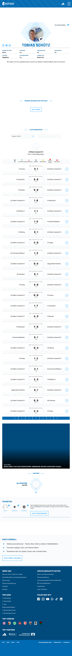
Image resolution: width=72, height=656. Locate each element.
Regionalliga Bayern (8, 607)
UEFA (12, 642)
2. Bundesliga (6, 601)
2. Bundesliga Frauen (9, 613)
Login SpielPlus (42, 589)
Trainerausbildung (43, 577)
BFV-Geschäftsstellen (44, 583)
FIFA (18, 642)
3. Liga (4, 604)
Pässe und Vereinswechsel (45, 574)
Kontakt (4, 589)
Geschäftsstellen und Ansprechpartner (14, 577)
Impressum (66, 642)
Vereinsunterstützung (9, 583)
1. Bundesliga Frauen (9, 610)
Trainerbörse (41, 586)
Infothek (5, 586)
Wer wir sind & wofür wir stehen (12, 574)
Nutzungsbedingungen (45, 642)
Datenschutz (57, 642)
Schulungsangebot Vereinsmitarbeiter (49, 580)
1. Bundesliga (6, 598)
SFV (3, 642)
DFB (8, 642)
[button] (3, 45)
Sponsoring (6, 580)
